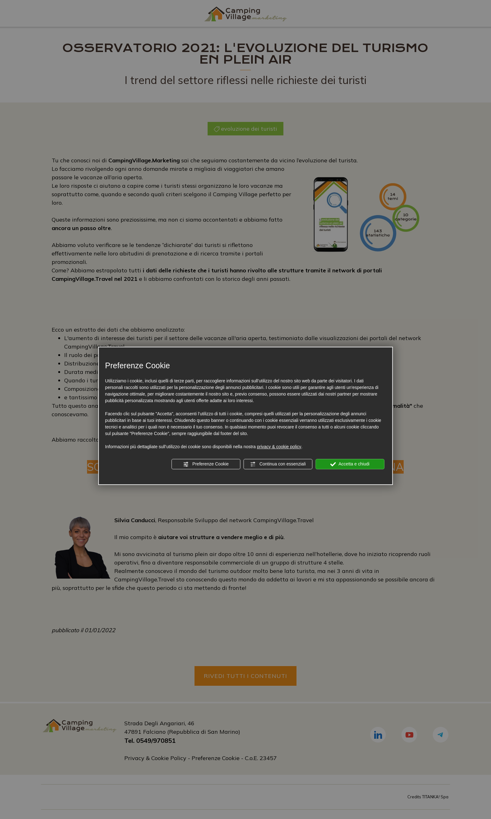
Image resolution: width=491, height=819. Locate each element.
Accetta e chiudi (350, 464)
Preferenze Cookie (206, 464)
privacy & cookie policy (279, 446)
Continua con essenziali (278, 464)
